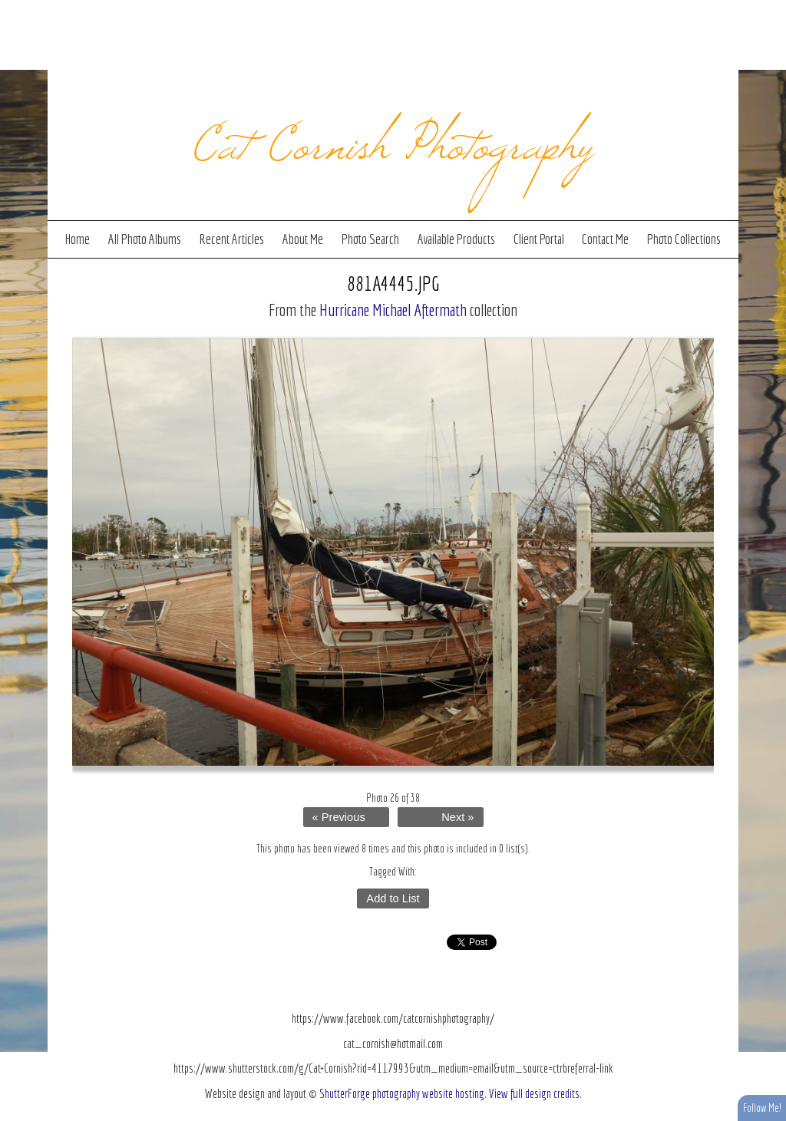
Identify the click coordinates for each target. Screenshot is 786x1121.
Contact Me (605, 239)
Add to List (392, 898)
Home (77, 239)
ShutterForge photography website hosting (401, 1093)
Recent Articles (231, 239)
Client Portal (539, 239)
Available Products (456, 239)
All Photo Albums (144, 239)
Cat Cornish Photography (393, 139)
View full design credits (534, 1093)
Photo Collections (684, 239)
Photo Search (370, 239)
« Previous (338, 817)
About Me (302, 239)
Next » (457, 817)
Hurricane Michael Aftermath (393, 309)
